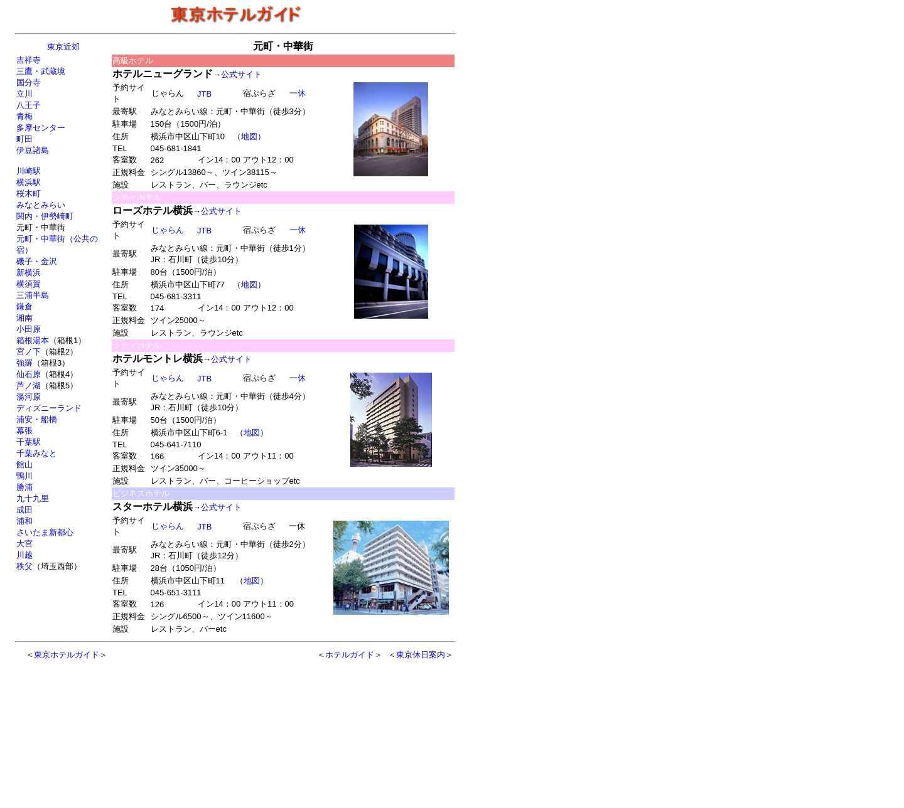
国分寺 (28, 82)
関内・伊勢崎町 (44, 216)
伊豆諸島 (32, 150)
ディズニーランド (49, 408)
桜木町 (28, 193)
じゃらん (167, 230)
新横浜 (28, 272)
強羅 (24, 363)
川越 (24, 555)
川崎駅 (28, 171)
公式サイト (241, 74)
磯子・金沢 (36, 261)
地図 (249, 136)
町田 (24, 139)
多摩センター (40, 127)
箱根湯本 (32, 340)
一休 (297, 93)
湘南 (24, 317)
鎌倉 (24, 306)
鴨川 (24, 476)
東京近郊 (63, 46)
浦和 (24, 521)
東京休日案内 (420, 654)
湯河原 (28, 396)
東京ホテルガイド (66, 654)
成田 (24, 509)
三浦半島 (32, 295)
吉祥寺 (28, 60)
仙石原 (28, 374)
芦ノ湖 (28, 385)
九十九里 (32, 498)
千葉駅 (28, 442)
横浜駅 (28, 182)
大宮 (24, 543)
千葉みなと (36, 453)
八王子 (28, 105)
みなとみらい (40, 205)
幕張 (24, 430)
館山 (24, 464)
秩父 (24, 566)
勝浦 (24, 487)
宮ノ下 (28, 351)
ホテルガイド (349, 654)
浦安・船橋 (36, 419)
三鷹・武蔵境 (40, 71)
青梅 (24, 116)
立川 (24, 93)
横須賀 (28, 284)
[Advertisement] (208, 727)
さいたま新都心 (44, 532)
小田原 (28, 329)
